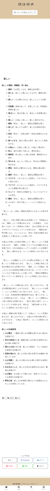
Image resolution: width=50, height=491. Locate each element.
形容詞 (10, 398)
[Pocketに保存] (9, 466)
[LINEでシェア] (25, 466)
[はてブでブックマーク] (40, 460)
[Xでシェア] (9, 460)
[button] (35, 12)
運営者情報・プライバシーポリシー (25, 484)
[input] (25, 12)
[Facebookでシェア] (25, 460)
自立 (17, 398)
